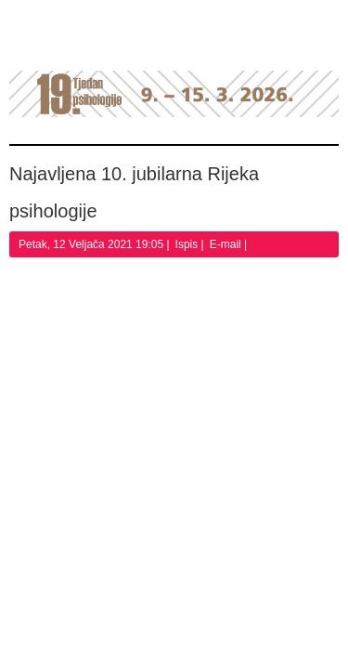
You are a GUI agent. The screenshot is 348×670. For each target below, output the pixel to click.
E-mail (227, 244)
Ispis (188, 244)
